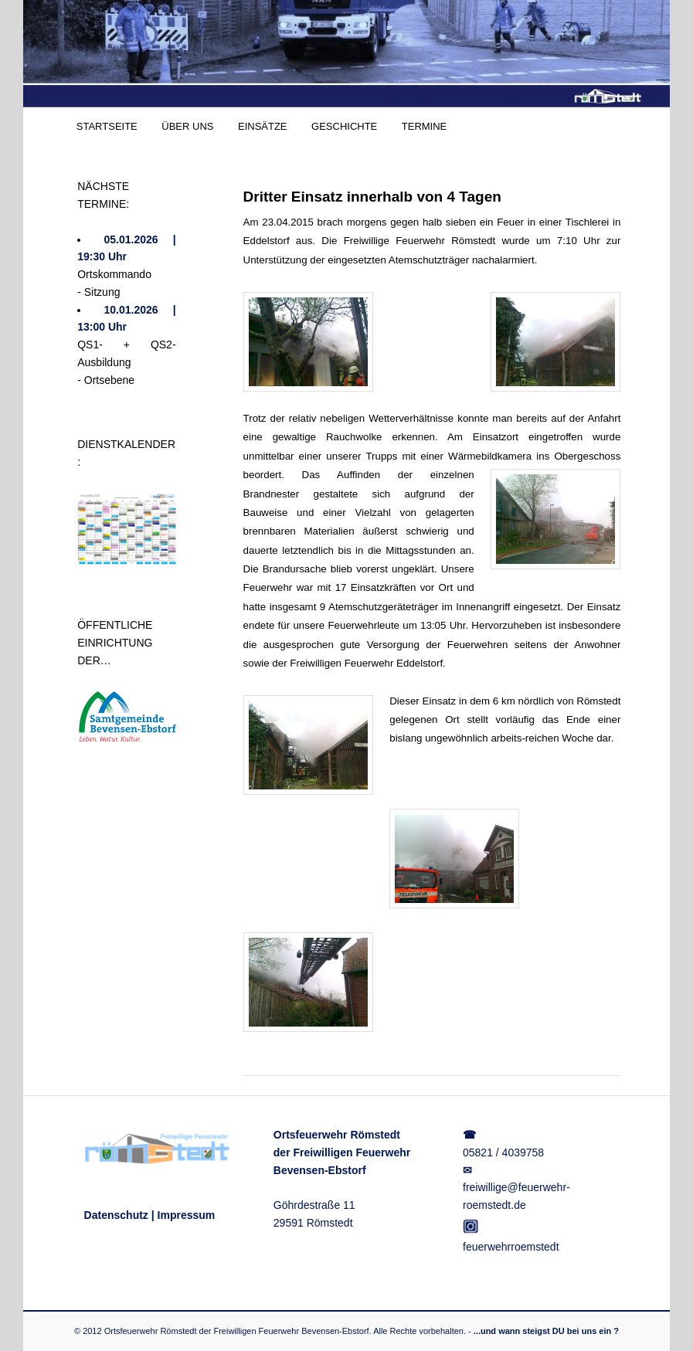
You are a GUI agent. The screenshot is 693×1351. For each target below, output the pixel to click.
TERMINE (424, 126)
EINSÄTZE (262, 126)
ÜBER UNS (187, 126)
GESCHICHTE (344, 126)
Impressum (187, 1215)
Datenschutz (116, 1215)
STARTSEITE (107, 126)
